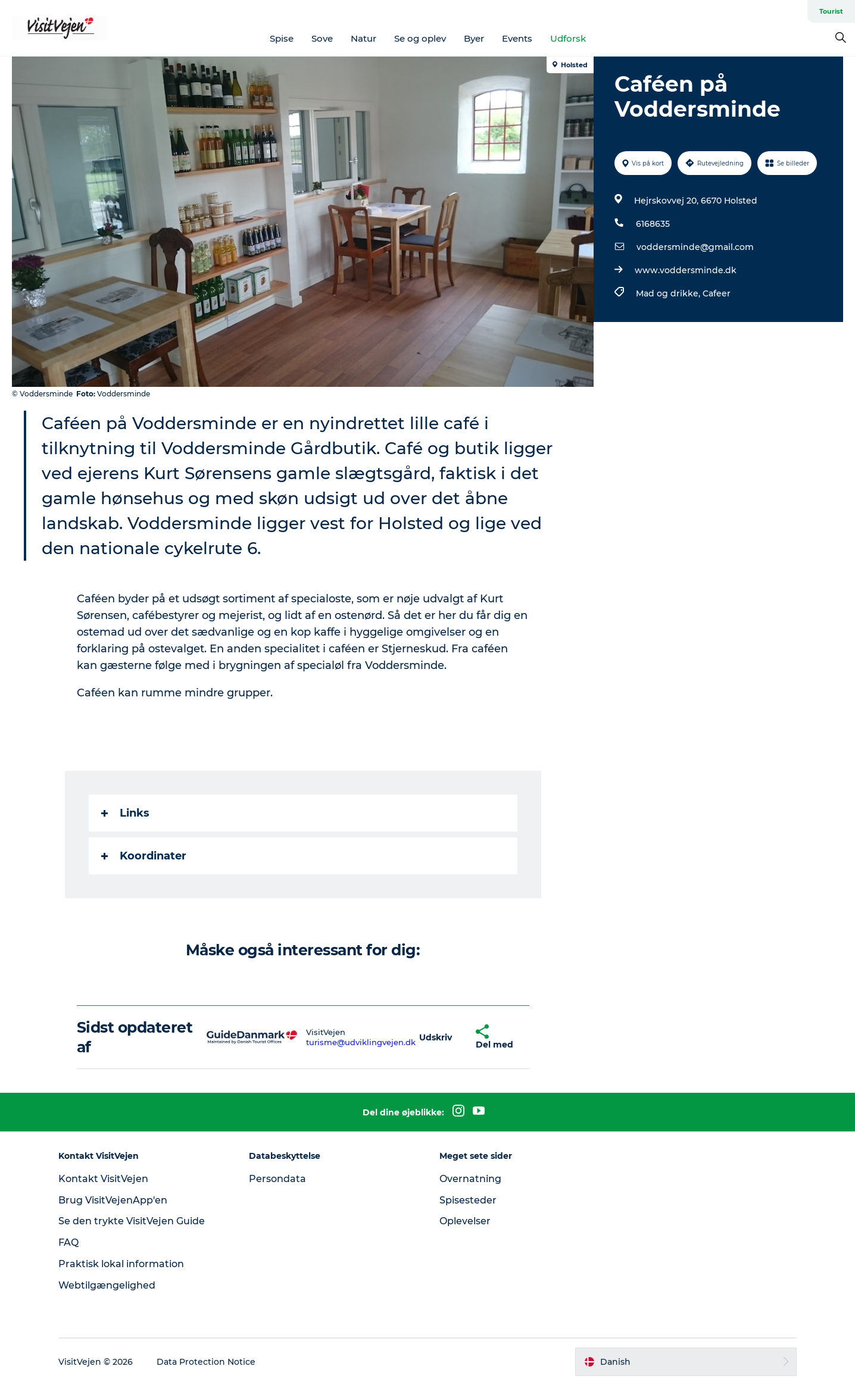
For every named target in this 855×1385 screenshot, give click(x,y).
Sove (322, 38)
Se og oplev (420, 38)
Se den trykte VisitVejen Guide (131, 1221)
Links (125, 813)
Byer (474, 38)
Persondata (277, 1178)
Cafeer (717, 293)
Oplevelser (465, 1221)
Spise (282, 38)
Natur (363, 38)
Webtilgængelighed (106, 1285)
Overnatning (470, 1178)
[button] (435, 1037)
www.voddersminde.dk (686, 270)
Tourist (831, 11)
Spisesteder (468, 1200)
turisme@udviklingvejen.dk (361, 1042)
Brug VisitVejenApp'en (112, 1200)
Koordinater (143, 855)
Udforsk (568, 38)
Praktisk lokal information (121, 1264)
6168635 (653, 223)
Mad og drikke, (669, 293)
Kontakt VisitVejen (103, 1178)
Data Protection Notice (206, 1361)
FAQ (68, 1242)
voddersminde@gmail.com (695, 247)
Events (517, 38)
